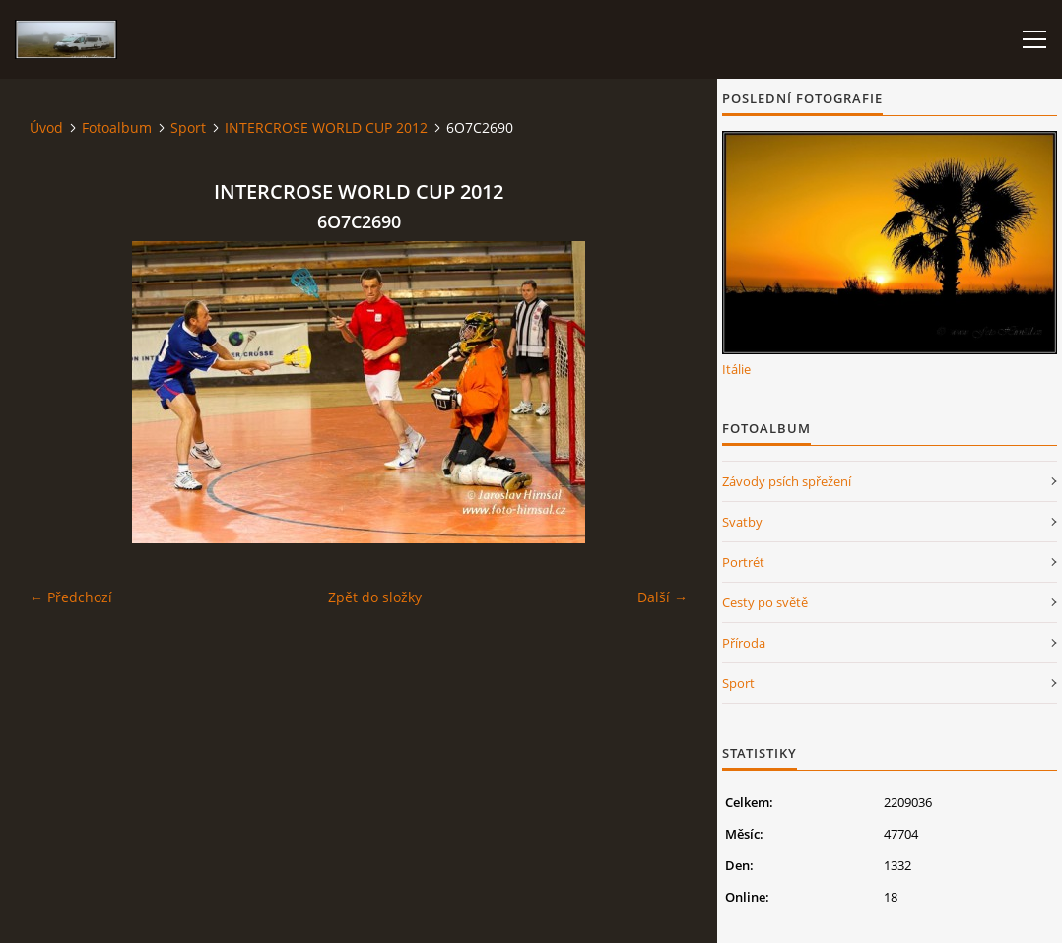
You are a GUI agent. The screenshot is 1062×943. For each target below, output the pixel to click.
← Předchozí (71, 597)
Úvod (46, 127)
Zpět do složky (375, 597)
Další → (662, 597)
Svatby (742, 522)
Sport (188, 127)
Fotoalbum (117, 127)
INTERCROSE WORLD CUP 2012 (326, 127)
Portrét (743, 562)
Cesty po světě (765, 602)
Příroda (743, 643)
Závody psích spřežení (786, 481)
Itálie (736, 369)
